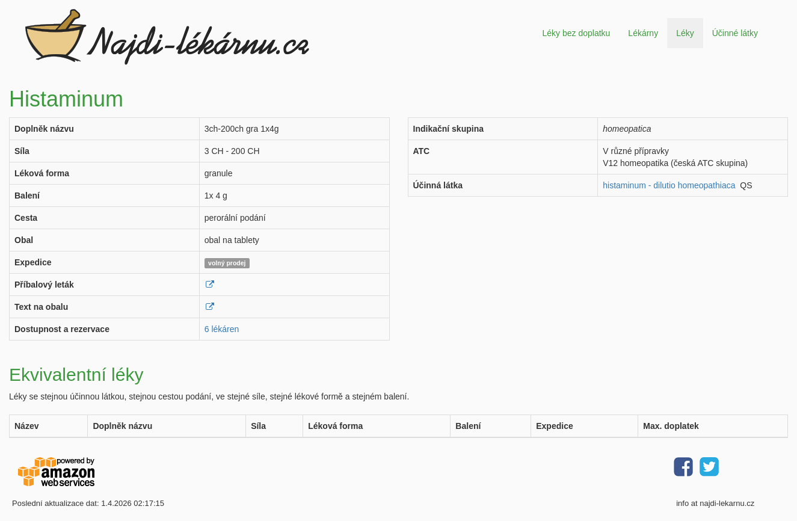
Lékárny (643, 33)
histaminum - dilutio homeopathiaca (669, 185)
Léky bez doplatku (576, 33)
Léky (685, 33)
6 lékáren (222, 329)
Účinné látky (735, 33)
